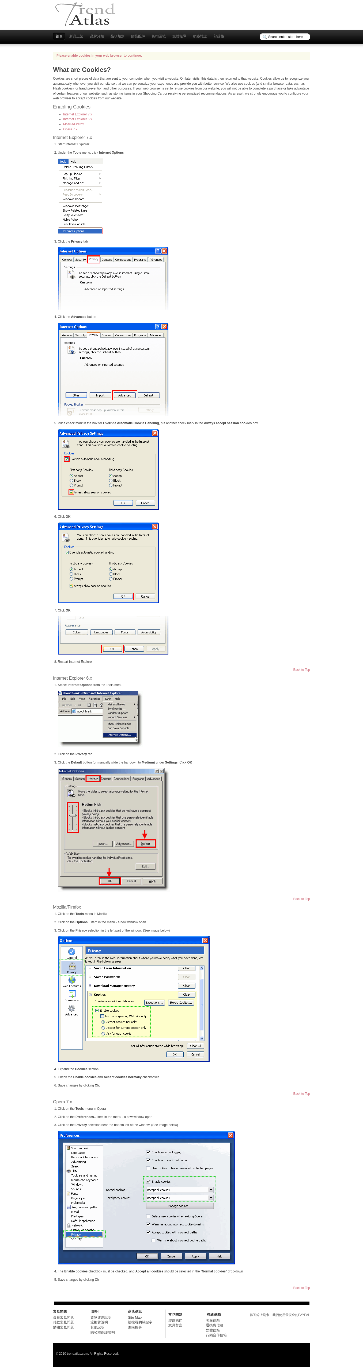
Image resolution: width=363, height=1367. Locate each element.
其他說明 (97, 1327)
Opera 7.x (70, 129)
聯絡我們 (175, 1320)
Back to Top (301, 670)
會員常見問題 (63, 1317)
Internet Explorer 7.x (77, 114)
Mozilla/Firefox (73, 124)
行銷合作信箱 (216, 1335)
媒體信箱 (213, 1330)
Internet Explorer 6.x (77, 119)
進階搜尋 (135, 1327)
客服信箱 (213, 1320)
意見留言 (175, 1325)
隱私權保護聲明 (102, 1332)
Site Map (135, 1317)
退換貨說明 (99, 1322)
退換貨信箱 (214, 1325)
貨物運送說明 (100, 1317)
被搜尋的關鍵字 (140, 1322)
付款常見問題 (63, 1322)
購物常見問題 (63, 1327)
